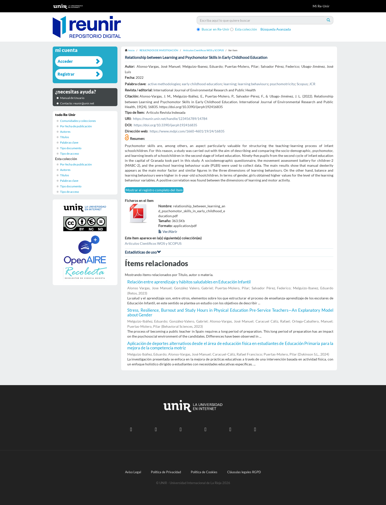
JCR (312, 84)
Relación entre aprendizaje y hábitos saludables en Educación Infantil (189, 281)
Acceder (65, 61)
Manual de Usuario (72, 98)
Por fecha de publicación (76, 126)
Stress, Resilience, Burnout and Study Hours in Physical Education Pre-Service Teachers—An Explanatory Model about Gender (230, 312)
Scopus (302, 84)
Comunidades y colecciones (78, 121)
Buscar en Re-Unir (213, 29)
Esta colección (243, 29)
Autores (65, 131)
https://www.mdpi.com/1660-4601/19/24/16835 (187, 131)
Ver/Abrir (167, 231)
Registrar (66, 74)
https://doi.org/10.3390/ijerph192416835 (165, 125)
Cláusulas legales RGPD (244, 472)
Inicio (131, 50)
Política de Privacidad (166, 472)
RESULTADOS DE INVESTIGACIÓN (159, 50)
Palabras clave (69, 142)
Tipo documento (70, 148)
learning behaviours (253, 84)
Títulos (64, 137)
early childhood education (202, 84)
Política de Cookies (204, 472)
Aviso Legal (133, 472)
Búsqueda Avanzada (275, 29)
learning (230, 84)
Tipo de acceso (69, 153)
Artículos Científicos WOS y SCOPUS (203, 50)
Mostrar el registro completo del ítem (154, 190)
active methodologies (164, 84)
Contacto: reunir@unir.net (77, 103)
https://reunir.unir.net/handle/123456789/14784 (170, 118)
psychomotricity (282, 84)
